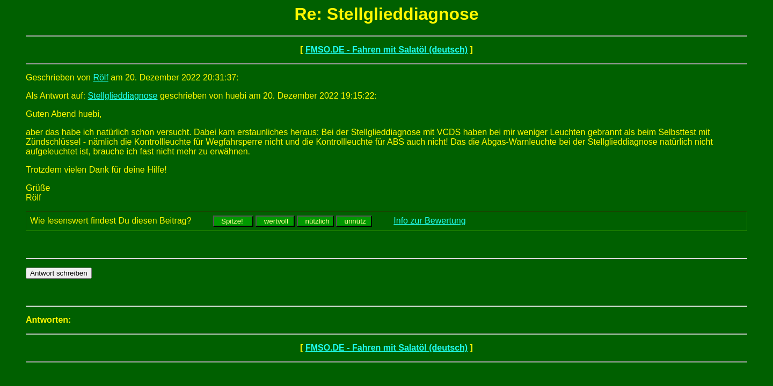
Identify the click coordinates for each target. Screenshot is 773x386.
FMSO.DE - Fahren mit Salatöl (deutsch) (386, 49)
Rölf (100, 77)
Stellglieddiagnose (123, 95)
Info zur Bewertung (429, 220)
